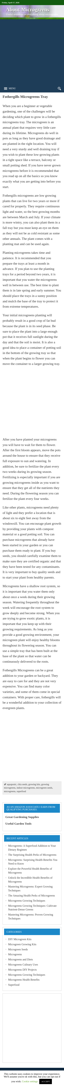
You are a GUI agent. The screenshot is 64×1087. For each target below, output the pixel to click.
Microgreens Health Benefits (23, 979)
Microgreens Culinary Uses (23, 964)
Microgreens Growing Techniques (26, 900)
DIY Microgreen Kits (19, 939)
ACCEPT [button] (45, 1081)
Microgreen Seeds (18, 949)
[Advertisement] (32, 51)
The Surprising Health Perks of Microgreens (32, 854)
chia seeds (22, 784)
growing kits (34, 784)
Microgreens (15, 954)
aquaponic (11, 784)
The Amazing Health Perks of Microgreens (31, 895)
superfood (21, 791)
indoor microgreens (26, 788)
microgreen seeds (44, 788)
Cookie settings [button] (30, 1081)
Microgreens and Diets (20, 959)
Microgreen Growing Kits (22, 944)
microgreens (10, 791)
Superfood (13, 984)
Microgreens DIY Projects (22, 969)
